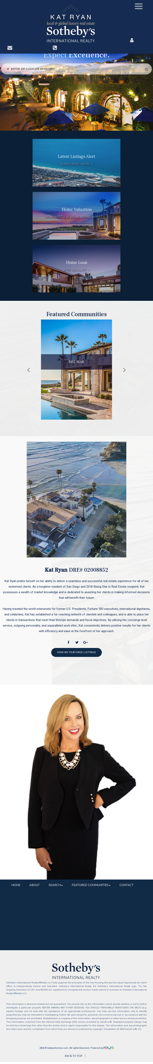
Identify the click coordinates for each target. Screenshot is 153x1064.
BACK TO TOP (73, 1056)
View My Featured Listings (76, 652)
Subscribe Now (75, 164)
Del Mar (76, 361)
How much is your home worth (75, 217)
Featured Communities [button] (91, 885)
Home (15, 885)
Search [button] (56, 885)
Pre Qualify (75, 270)
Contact (126, 885)
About (34, 885)
